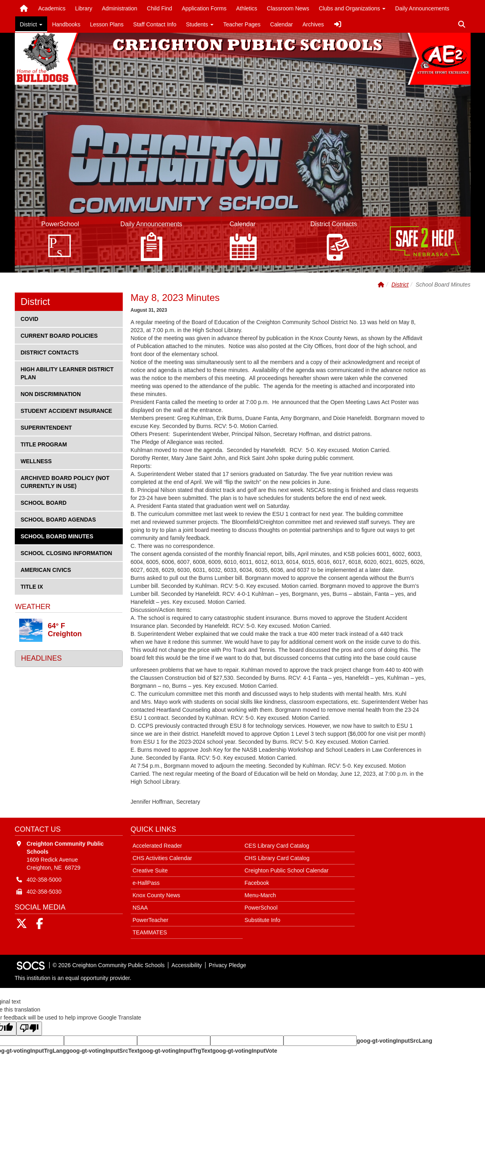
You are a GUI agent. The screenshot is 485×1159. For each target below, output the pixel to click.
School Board (43, 502)
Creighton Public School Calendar (287, 870)
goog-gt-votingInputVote (244, 1050)
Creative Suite (150, 870)
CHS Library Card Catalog (277, 858)
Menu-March (260, 895)
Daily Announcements (422, 8)
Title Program (43, 444)
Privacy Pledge (227, 965)
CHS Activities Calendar (162, 858)
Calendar (281, 24)
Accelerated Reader (157, 845)
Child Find (159, 8)
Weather (33, 607)
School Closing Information (66, 552)
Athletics (246, 8)
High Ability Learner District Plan (67, 372)
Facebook (257, 883)
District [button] (31, 24)
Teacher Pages (241, 24)
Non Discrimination (50, 393)
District (400, 284)
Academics (51, 8)
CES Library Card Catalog (277, 845)
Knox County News (156, 895)
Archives (313, 24)
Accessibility (187, 965)
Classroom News (288, 8)
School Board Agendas (58, 519)
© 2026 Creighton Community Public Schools (109, 965)
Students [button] (200, 24)
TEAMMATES (150, 932)
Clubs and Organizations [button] (352, 8)
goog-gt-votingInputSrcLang (394, 1041)
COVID (33, 318)
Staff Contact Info (154, 24)
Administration (120, 8)
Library (83, 8)
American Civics (45, 569)
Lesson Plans (107, 24)
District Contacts (49, 352)
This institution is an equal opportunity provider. (73, 978)
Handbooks (66, 24)
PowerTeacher (151, 920)
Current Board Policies (59, 335)
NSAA (140, 907)
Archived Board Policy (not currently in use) (65, 481)
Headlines (41, 658)
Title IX (33, 586)
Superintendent (46, 427)
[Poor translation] (29, 1029)
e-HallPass (146, 883)
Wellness (36, 460)
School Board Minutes (57, 536)
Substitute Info (263, 920)
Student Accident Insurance (66, 410)
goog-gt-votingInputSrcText (102, 1050)
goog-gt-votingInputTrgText (175, 1050)
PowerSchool (261, 907)
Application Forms (204, 8)
